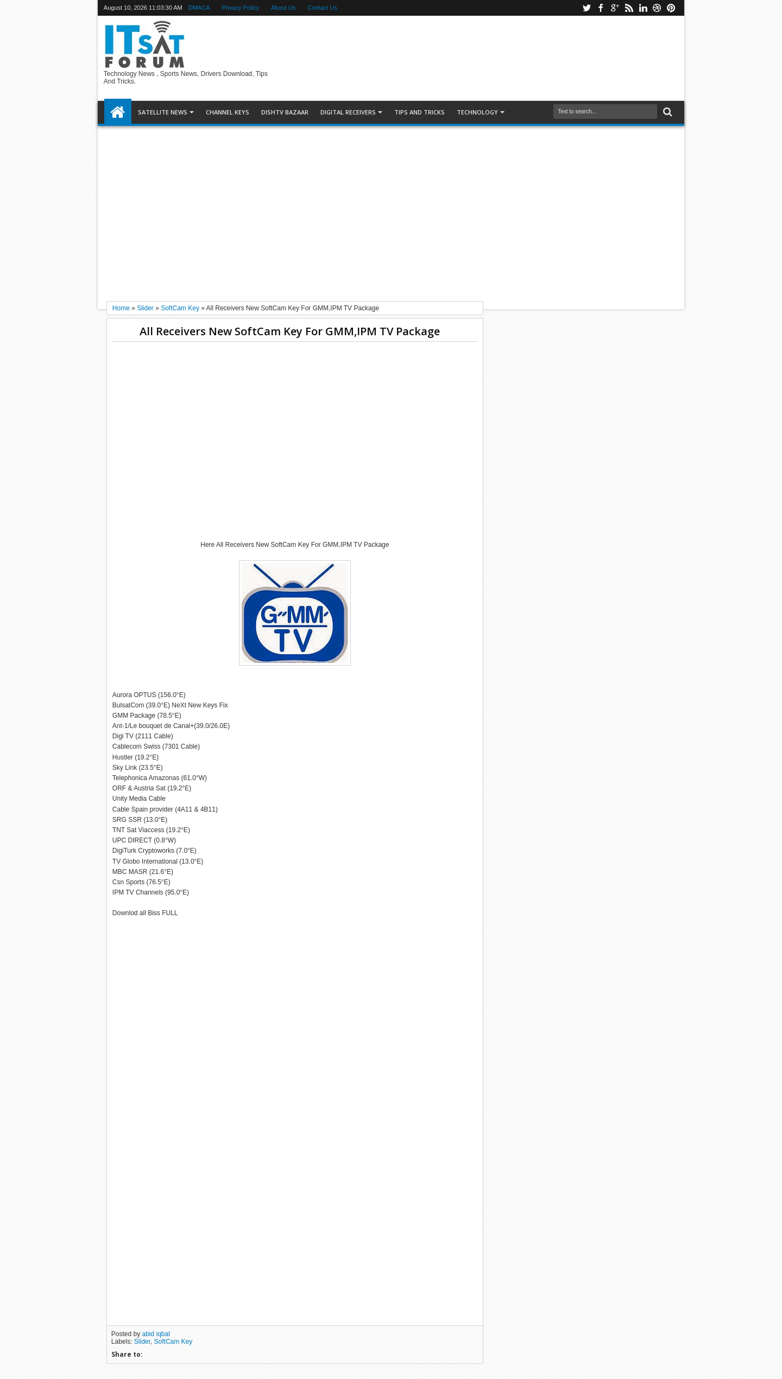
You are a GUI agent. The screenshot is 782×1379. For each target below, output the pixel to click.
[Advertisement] (391, 209)
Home (117, 112)
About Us (283, 7)
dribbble (657, 8)
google (615, 8)
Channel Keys (227, 112)
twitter (586, 8)
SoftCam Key (173, 1341)
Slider (142, 1341)
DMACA (199, 7)
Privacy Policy (240, 7)
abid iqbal (156, 1334)
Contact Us (322, 7)
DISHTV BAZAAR (284, 112)
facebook (601, 8)
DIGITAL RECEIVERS (348, 112)
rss (629, 8)
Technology (477, 112)
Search (666, 112)
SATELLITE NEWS (162, 112)
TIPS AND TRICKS (419, 112)
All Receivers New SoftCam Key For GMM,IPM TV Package (290, 331)
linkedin (643, 8)
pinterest (671, 8)
